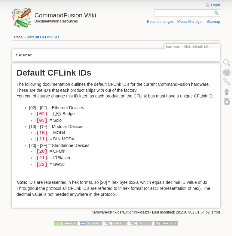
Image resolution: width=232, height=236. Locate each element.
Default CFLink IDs (43, 37)
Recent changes (160, 21)
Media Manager (190, 21)
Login (215, 5)
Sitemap (213, 21)
